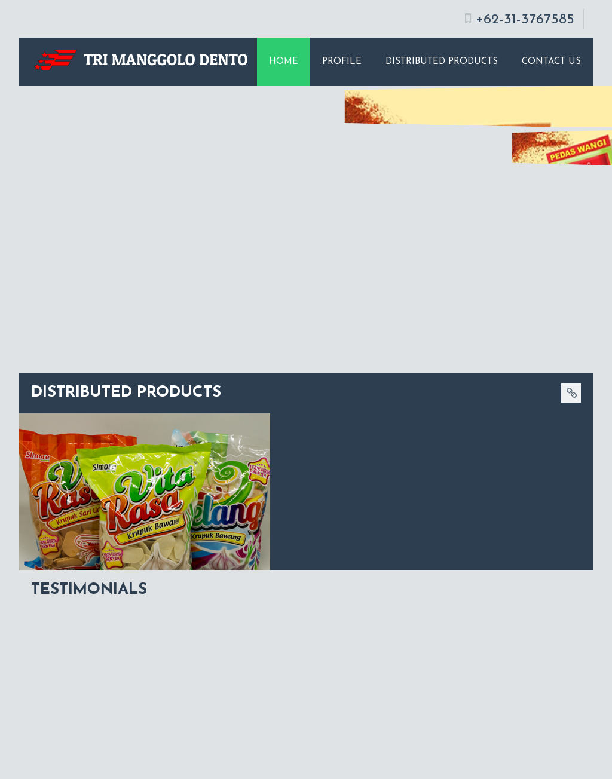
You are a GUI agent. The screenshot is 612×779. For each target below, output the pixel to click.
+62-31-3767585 (525, 20)
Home (283, 61)
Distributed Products (441, 61)
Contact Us (551, 61)
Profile (342, 61)
